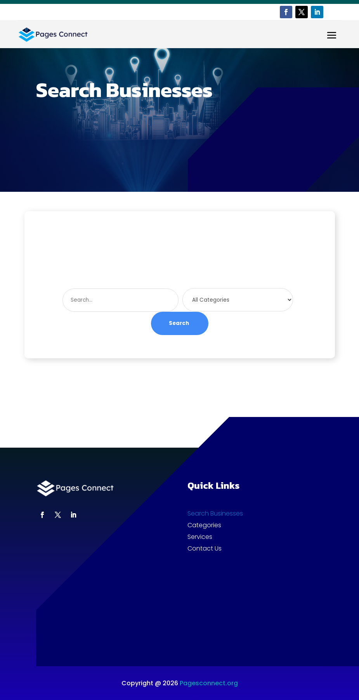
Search (179, 323)
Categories (204, 526)
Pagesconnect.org (209, 683)
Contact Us (204, 549)
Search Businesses (215, 514)
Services (199, 537)
